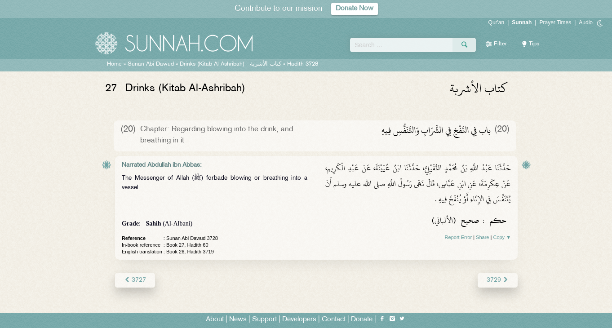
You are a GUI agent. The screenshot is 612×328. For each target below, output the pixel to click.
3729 (498, 280)
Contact (334, 319)
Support (264, 319)
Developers (299, 319)
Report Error (458, 237)
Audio (586, 22)
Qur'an (496, 22)
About (215, 319)
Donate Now (354, 8)
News (238, 319)
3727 (135, 280)
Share (482, 237)
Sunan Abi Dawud (151, 64)
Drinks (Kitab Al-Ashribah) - (231, 64)
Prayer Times (555, 22)
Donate (362, 319)
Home (114, 64)
